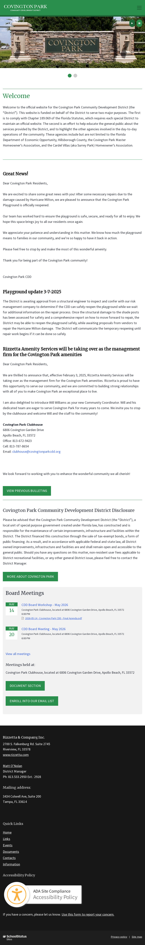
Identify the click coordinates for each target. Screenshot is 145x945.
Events (7, 845)
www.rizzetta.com (16, 754)
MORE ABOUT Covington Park (30, 576)
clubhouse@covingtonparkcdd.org (36, 451)
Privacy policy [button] (119, 936)
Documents (11, 851)
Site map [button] (137, 936)
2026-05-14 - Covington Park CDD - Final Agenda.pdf (53, 618)
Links (6, 839)
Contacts (9, 858)
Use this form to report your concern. (88, 914)
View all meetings (18, 654)
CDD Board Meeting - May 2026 (44, 629)
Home (7, 832)
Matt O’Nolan (12, 766)
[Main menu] (139, 7)
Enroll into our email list (32, 701)
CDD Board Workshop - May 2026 (45, 605)
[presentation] (132, 23)
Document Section (25, 685)
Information (11, 864)
